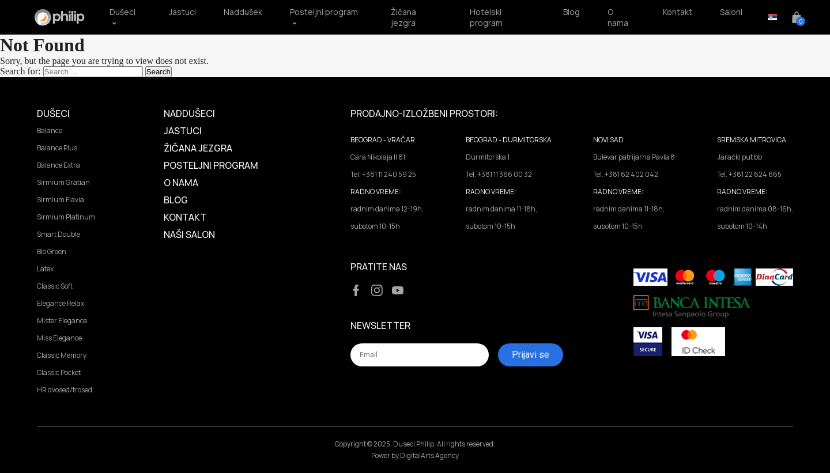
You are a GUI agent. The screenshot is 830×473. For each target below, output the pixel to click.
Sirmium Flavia (60, 200)
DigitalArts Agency (429, 455)
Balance (49, 130)
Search (158, 71)
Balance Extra (58, 165)
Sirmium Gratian (63, 182)
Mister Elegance (62, 321)
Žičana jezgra (403, 17)
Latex (45, 269)
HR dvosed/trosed (64, 390)
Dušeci (53, 113)
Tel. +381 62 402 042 (625, 174)
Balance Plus (57, 148)
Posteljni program (211, 165)
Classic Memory (61, 355)
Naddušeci (189, 113)
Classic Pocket (59, 372)
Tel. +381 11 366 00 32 (499, 174)
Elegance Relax (60, 303)
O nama (618, 17)
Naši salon (189, 234)
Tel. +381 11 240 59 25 (383, 174)
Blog (571, 11)
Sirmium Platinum (66, 217)
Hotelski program (486, 17)
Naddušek (243, 11)
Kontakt (677, 11)
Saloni (731, 11)
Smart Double (58, 234)
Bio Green (51, 251)
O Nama (181, 182)
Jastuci (182, 11)
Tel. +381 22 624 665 (749, 174)
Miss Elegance (59, 338)
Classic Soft (55, 286)
